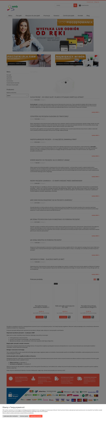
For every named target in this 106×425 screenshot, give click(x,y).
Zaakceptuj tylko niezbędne (11, 416)
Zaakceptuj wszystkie (35, 416)
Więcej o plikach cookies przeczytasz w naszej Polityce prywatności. (18, 413)
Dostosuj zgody (24, 416)
